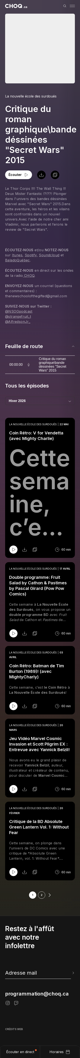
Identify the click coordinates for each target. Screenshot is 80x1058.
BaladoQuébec (17, 260)
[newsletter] (40, 973)
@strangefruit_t (18, 316)
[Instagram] (7, 1003)
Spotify (31, 255)
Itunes (17, 255)
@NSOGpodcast (18, 311)
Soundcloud (49, 255)
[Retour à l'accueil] (16, 6)
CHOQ (28, 275)
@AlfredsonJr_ (17, 321)
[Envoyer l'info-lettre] (73, 973)
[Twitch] (16, 1003)
